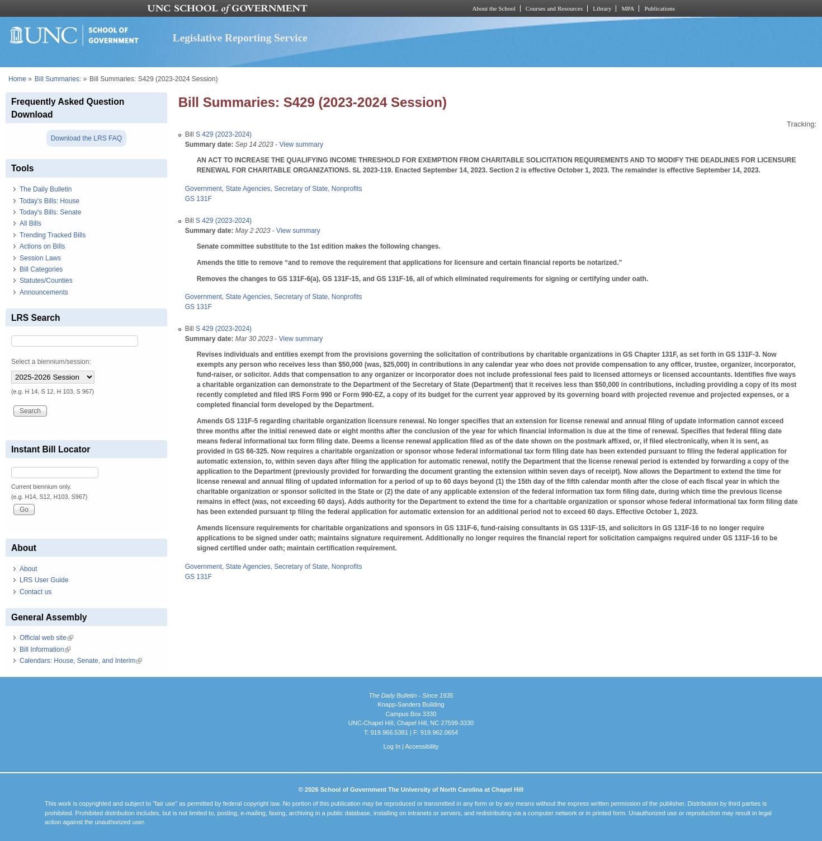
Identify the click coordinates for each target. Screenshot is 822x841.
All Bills (30, 223)
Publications (659, 8)
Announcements (44, 292)
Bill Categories (41, 269)
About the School (494, 8)
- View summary (298, 144)
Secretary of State (301, 189)
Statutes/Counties (46, 280)
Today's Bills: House (49, 201)
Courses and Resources (554, 8)
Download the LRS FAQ (86, 138)
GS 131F (198, 199)
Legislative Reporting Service (240, 38)
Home (17, 79)
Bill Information (45, 649)
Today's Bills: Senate (50, 212)
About (28, 569)
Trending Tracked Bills (53, 235)
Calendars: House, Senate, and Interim (81, 661)
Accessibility (421, 746)
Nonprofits (347, 189)
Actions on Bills (42, 246)
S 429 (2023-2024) (224, 134)
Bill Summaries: (58, 79)
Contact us (35, 592)
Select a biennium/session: (51, 362)
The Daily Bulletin (46, 189)
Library (602, 8)
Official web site (46, 638)
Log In (391, 746)
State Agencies (247, 189)
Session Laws (40, 258)
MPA (627, 8)
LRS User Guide (44, 580)
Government (203, 189)
